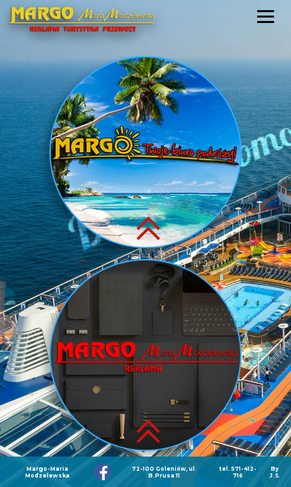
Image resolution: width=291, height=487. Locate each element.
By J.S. (275, 472)
